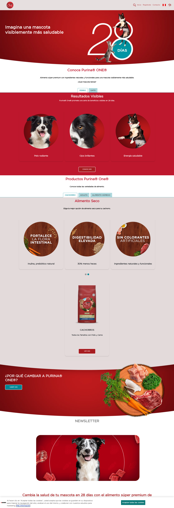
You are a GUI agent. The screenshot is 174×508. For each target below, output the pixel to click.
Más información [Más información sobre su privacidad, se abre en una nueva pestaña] (23, 506)
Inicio (139, 5)
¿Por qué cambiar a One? (71, 12)
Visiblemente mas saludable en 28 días (41, 12)
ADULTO (84, 199)
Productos (91, 12)
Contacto (156, 5)
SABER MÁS (14, 391)
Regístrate (147, 5)
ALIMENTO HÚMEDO (101, 199)
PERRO (82, 94)
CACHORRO (70, 199)
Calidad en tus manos (138, 12)
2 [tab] (88, 278)
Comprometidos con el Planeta (112, 12)
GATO (93, 94)
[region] (87, 502)
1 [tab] (86, 278)
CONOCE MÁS (87, 173)
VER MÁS (87, 355)
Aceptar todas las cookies (133, 502)
